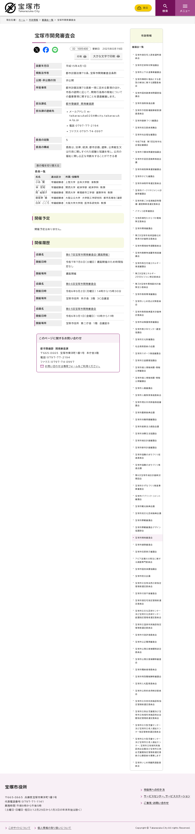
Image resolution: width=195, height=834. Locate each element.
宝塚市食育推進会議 (145, 103)
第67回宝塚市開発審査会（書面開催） (88, 254)
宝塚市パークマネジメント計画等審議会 (148, 192)
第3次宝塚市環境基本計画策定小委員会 (148, 285)
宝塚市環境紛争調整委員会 (148, 246)
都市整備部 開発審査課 (80, 103)
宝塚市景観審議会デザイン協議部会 (148, 529)
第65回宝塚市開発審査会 (81, 309)
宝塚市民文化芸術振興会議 (148, 513)
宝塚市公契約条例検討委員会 (148, 692)
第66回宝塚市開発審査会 (81, 284)
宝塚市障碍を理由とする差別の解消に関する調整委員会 (148, 82)
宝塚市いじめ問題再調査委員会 (148, 764)
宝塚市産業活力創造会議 (147, 427)
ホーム (22, 20)
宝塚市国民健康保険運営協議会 (148, 94)
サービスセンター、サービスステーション (167, 796)
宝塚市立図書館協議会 (146, 360)
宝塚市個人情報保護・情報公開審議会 (147, 379)
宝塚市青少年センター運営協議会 (147, 330)
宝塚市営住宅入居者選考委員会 (148, 56)
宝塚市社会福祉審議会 (146, 135)
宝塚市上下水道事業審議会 (148, 72)
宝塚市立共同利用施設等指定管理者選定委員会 (148, 702)
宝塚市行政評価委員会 (146, 635)
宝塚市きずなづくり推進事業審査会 (148, 487)
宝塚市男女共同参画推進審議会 (148, 404)
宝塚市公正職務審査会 (146, 642)
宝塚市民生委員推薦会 (146, 128)
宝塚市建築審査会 (144, 545)
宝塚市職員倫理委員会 (146, 670)
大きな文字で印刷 (104, 56)
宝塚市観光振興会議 (145, 506)
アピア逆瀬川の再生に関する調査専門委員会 (148, 560)
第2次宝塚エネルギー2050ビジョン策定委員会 (148, 275)
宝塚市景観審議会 (144, 520)
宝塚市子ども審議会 (145, 176)
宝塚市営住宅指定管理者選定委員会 (148, 602)
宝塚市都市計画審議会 (146, 448)
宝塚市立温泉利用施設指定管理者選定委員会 (148, 626)
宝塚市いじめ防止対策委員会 (148, 303)
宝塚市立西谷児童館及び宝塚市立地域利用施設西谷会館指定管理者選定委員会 (148, 714)
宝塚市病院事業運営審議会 (148, 169)
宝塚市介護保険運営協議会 (148, 152)
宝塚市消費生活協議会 (146, 434)
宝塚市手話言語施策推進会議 (148, 160)
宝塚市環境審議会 (144, 228)
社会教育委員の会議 (145, 346)
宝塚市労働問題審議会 (146, 420)
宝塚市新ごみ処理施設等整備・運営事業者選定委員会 (148, 202)
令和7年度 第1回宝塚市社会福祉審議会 (148, 143)
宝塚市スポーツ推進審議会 (148, 353)
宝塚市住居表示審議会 (146, 552)
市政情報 (33, 20)
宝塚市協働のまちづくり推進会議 (147, 466)
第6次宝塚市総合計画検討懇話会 (148, 477)
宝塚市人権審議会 (144, 388)
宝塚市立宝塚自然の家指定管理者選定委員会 (148, 584)
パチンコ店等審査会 (144, 211)
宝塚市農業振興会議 (145, 413)
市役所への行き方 (154, 789)
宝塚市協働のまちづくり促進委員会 (147, 456)
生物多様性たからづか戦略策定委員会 (148, 219)
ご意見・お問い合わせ (156, 803)
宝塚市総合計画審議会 (146, 441)
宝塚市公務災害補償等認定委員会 (148, 650)
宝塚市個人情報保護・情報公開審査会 (147, 369)
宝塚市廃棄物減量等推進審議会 (148, 254)
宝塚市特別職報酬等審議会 (148, 677)
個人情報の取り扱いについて (54, 828)
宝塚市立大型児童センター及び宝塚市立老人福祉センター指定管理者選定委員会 (148, 728)
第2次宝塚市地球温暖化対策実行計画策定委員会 (148, 237)
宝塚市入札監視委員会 (146, 684)
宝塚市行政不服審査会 (146, 593)
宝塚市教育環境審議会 (146, 294)
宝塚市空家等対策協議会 (147, 65)
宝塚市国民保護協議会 (146, 569)
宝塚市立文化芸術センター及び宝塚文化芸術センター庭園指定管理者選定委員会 (148, 614)
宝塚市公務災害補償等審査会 (148, 661)
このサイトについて (20, 828)
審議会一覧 (47, 20)
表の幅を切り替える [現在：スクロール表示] (47, 165)
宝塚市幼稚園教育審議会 (147, 322)
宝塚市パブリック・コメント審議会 (148, 497)
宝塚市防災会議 (142, 576)
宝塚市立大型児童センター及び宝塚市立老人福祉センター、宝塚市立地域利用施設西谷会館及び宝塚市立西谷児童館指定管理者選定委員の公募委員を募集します (148, 747)
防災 (145, 8)
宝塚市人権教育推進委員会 (148, 395)
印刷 (79, 56)
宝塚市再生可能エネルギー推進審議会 (148, 265)
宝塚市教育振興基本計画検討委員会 (148, 313)
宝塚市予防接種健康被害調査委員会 (148, 112)
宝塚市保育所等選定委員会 (148, 183)
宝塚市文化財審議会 (145, 339)
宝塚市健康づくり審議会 (146, 121)
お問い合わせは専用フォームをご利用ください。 (72, 366)
